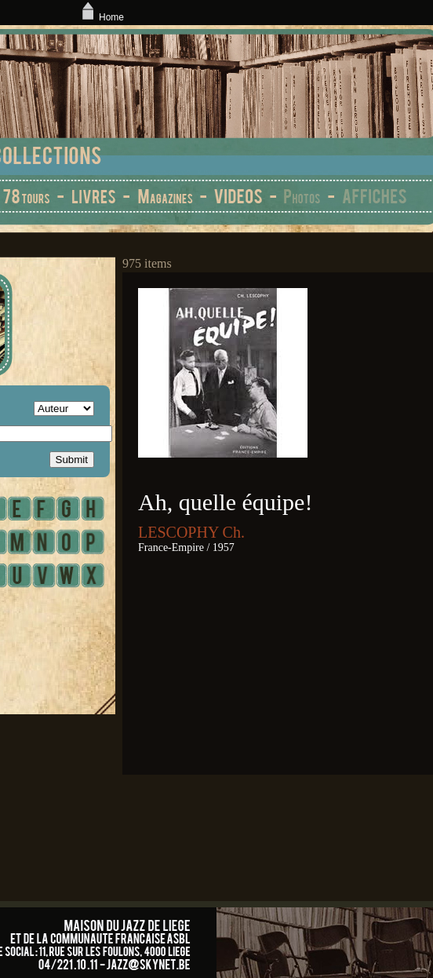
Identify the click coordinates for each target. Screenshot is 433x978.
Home (101, 17)
